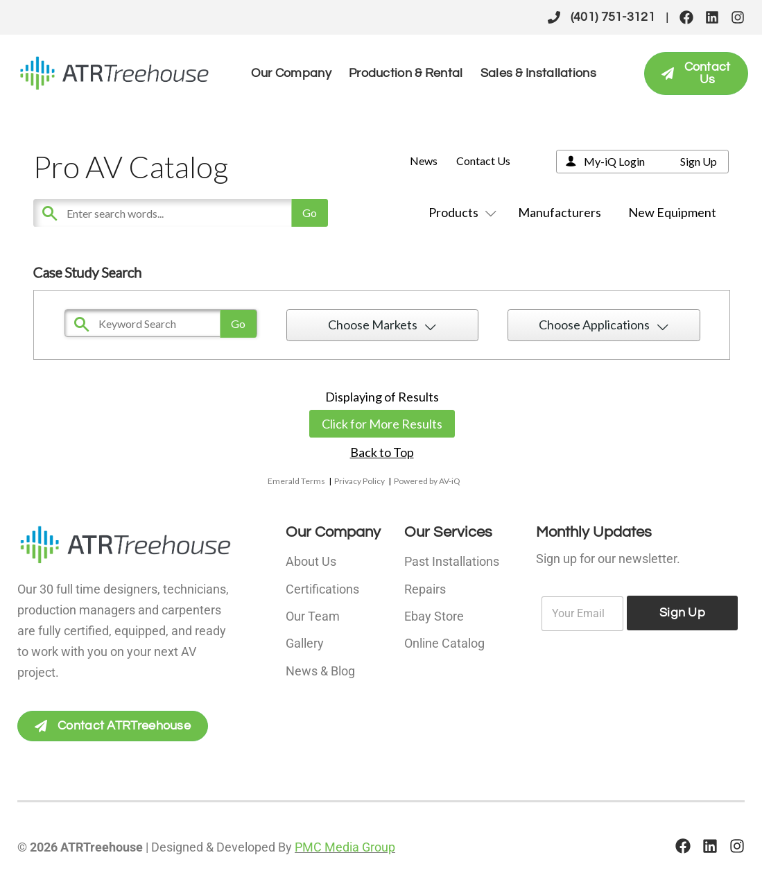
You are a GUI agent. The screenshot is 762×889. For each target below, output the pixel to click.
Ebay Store (434, 614)
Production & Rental (406, 73)
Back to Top (382, 452)
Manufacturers (559, 212)
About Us (311, 561)
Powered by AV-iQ (427, 481)
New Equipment (672, 212)
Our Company (291, 73)
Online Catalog (444, 640)
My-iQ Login (614, 161)
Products (459, 212)
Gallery (305, 640)
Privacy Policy (359, 481)
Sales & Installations (538, 73)
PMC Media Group (345, 847)
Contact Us (483, 160)
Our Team (313, 614)
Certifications (322, 587)
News (424, 160)
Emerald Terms (296, 481)
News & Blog (320, 666)
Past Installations (451, 561)
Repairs (425, 587)
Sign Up (698, 161)
